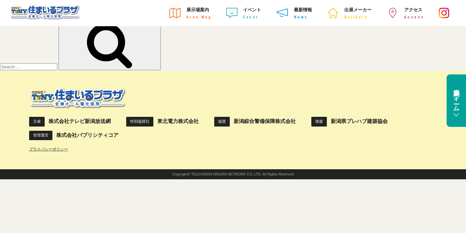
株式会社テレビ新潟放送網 (80, 121)
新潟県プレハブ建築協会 (359, 121)
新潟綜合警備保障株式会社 (265, 121)
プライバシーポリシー (48, 149)
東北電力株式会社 (178, 121)
